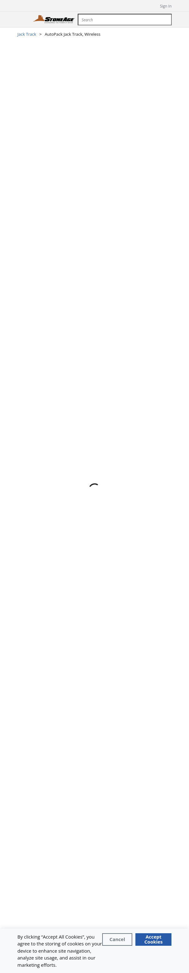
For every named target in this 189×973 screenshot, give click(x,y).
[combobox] (125, 19)
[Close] (117, 939)
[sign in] (161, 5)
